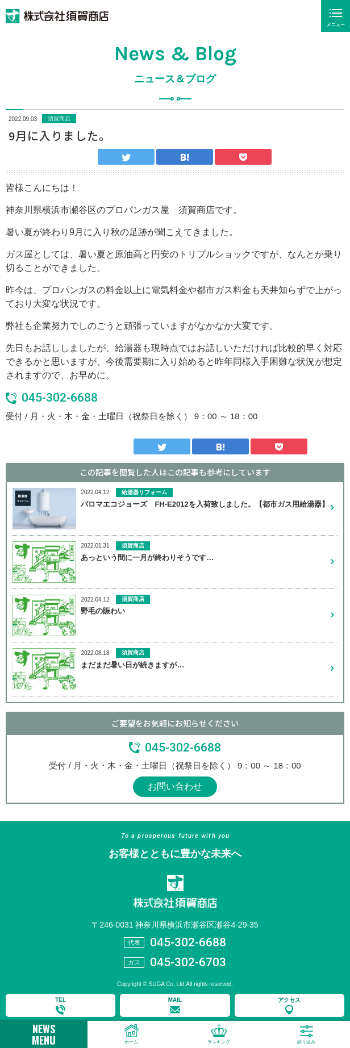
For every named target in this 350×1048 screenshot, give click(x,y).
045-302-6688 (60, 397)
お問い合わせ (175, 786)
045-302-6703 (188, 962)
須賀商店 (59, 118)
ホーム (131, 1042)
